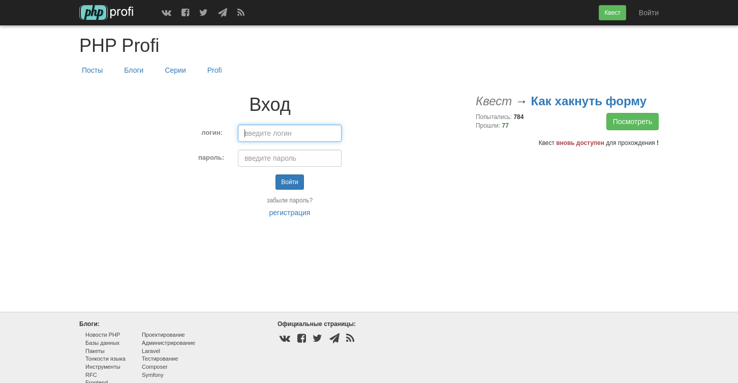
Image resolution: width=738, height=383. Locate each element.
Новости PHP (102, 335)
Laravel (151, 351)
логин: (212, 132)
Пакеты (95, 351)
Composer (155, 367)
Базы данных (102, 343)
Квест (612, 12)
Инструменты (102, 367)
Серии (175, 70)
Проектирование (163, 335)
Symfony (153, 375)
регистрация (290, 213)
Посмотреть (632, 121)
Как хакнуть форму (589, 101)
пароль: (211, 157)
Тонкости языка (105, 359)
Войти (649, 13)
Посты (92, 70)
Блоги (133, 70)
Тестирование (160, 359)
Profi (214, 70)
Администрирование (168, 343)
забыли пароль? (290, 200)
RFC (91, 375)
